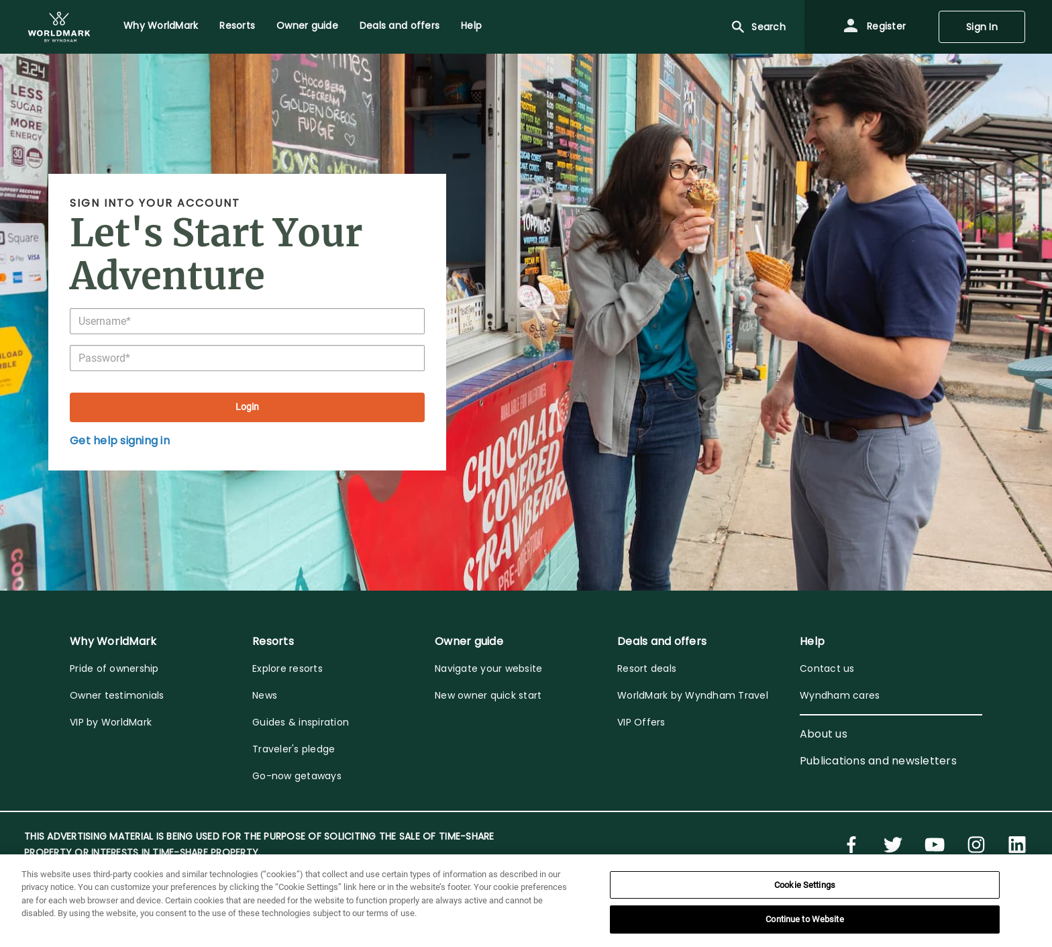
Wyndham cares (840, 695)
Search (758, 27)
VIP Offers (641, 722)
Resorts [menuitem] (237, 25)
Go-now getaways (296, 776)
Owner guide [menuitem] (307, 25)
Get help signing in (120, 440)
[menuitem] (59, 27)
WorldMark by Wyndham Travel (692, 695)
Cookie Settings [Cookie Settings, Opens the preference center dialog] (804, 885)
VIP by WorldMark (111, 722)
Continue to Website (804, 919)
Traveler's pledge (293, 749)
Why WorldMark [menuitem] (160, 25)
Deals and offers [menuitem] (399, 25)
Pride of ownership (114, 668)
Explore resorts (287, 668)
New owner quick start (488, 695)
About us (823, 734)
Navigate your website (488, 668)
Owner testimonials (117, 695)
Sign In (982, 27)
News (264, 695)
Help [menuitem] (471, 25)
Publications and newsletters (878, 760)
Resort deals (646, 668)
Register (874, 27)
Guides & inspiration (300, 722)
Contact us (827, 668)
